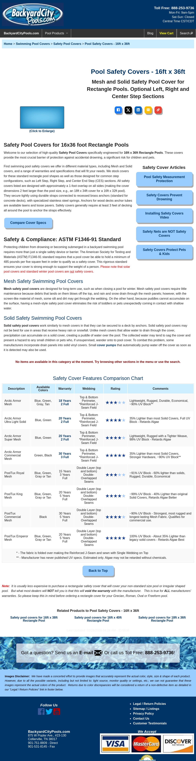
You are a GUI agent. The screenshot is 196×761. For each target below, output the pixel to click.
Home (8, 43)
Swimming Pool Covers (33, 43)
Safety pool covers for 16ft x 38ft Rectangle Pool (34, 619)
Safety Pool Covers (67, 43)
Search (186, 33)
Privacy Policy (143, 713)
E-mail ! (91, 652)
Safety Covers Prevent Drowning (164, 197)
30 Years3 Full (65, 455)
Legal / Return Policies (149, 703)
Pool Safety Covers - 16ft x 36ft (107, 43)
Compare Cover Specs (28, 223)
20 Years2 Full (65, 420)
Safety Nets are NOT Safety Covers (164, 234)
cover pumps (106, 345)
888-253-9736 (182, 8)
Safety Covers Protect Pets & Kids (164, 252)
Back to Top (98, 571)
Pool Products (54, 33)
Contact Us (141, 718)
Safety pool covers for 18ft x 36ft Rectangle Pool (162, 619)
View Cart (166, 33)
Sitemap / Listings (146, 708)
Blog (150, 33)
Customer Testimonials (150, 723)
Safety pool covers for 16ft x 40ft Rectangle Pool (98, 619)
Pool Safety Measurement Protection (164, 179)
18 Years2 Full (65, 402)
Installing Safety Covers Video (164, 215)
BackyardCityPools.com (21, 33)
